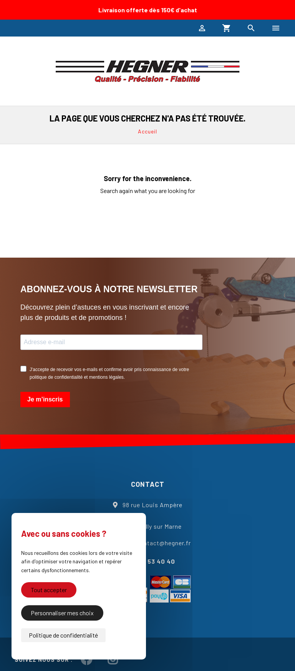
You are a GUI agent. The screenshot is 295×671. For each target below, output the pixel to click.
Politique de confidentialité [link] (63, 635)
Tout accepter (49, 589)
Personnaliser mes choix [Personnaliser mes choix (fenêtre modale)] (62, 612)
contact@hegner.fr (163, 542)
